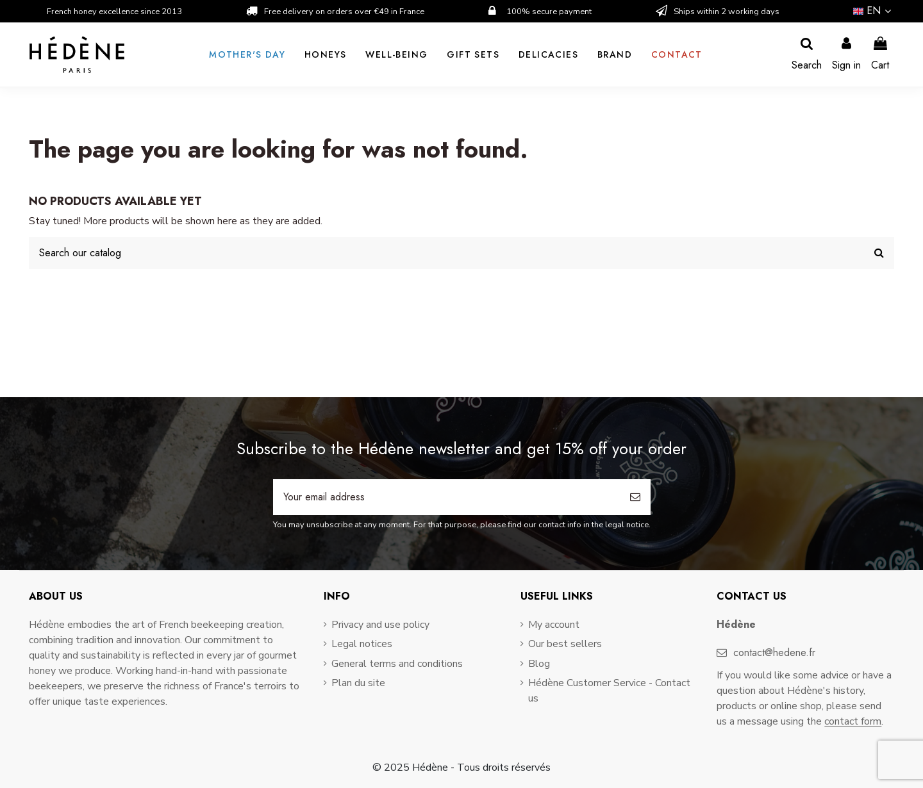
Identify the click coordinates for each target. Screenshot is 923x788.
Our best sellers (565, 644)
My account (553, 625)
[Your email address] (446, 497)
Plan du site (358, 683)
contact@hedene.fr (774, 652)
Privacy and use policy (380, 625)
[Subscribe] (635, 497)
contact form (852, 721)
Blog (539, 664)
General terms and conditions (397, 664)
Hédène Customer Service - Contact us (609, 690)
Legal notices (361, 644)
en (873, 10)
